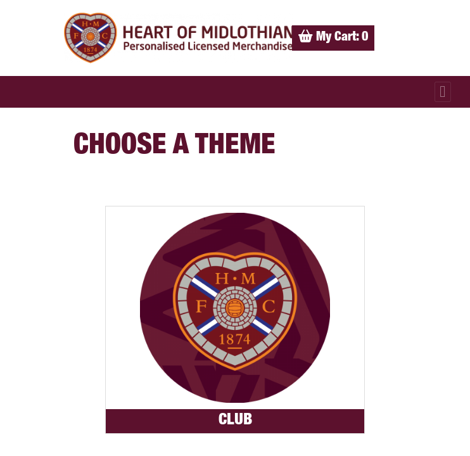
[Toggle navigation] (443, 92)
